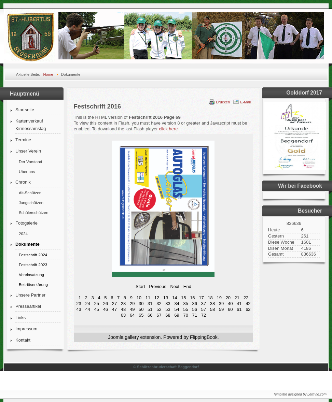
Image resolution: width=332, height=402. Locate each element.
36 (194, 303)
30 (141, 303)
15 (183, 297)
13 (165, 297)
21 (237, 297)
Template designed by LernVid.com (300, 394)
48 (123, 309)
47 (114, 309)
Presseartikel (28, 306)
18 (210, 297)
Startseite (24, 109)
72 (203, 315)
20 (228, 297)
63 (123, 315)
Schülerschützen (33, 212)
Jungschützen (31, 202)
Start (140, 286)
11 (148, 297)
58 (212, 309)
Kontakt (22, 340)
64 (132, 315)
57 (203, 309)
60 (230, 309)
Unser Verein (28, 151)
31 (150, 303)
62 (248, 309)
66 (150, 315)
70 (185, 315)
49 (132, 309)
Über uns (27, 171)
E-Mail (245, 102)
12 (156, 297)
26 (105, 303)
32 (158, 303)
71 (194, 315)
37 (203, 303)
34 (176, 303)
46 (105, 309)
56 (194, 309)
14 (174, 297)
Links (20, 317)
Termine (23, 139)
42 (248, 303)
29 (132, 303)
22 (246, 297)
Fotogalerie (26, 223)
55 (185, 309)
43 (78, 309)
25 (96, 303)
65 (141, 315)
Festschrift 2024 (33, 255)
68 (167, 315)
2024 (23, 233)
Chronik (23, 182)
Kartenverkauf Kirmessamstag (30, 124)
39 (221, 303)
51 (150, 309)
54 (176, 309)
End (187, 286)
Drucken (223, 102)
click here (168, 128)
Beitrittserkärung (33, 284)
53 (167, 309)
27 (114, 303)
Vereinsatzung (31, 274)
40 (230, 303)
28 (123, 303)
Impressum (26, 328)
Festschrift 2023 (33, 264)
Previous (157, 286)
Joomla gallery (123, 337)
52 (158, 309)
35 (185, 303)
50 (141, 309)
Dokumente (27, 244)
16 (192, 297)
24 (87, 303)
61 (239, 309)
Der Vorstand (30, 161)
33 (167, 303)
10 (139, 297)
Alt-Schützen (30, 192)
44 (87, 309)
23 (78, 303)
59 (221, 309)
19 (219, 297)
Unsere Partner (30, 295)
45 (96, 309)
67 (158, 315)
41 (239, 303)
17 (201, 297)
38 (212, 303)
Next (174, 286)
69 (176, 315)
